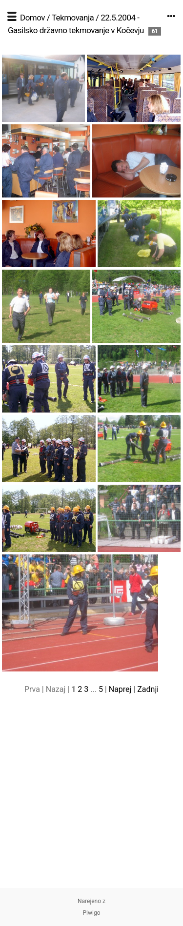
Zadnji (148, 689)
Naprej (120, 689)
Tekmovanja (73, 17)
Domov (32, 17)
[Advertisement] (91, 796)
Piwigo (91, 912)
